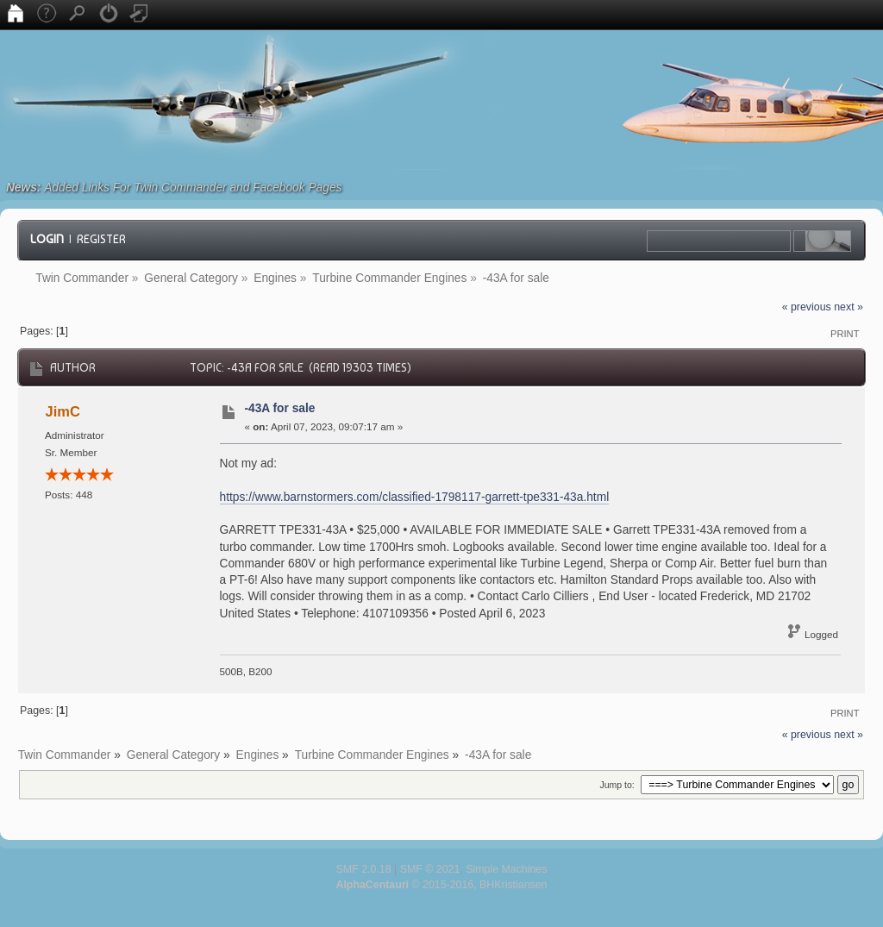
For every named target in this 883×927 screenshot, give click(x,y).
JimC (63, 411)
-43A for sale (279, 408)
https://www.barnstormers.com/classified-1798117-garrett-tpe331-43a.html (415, 497)
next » (848, 307)
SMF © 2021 (430, 869)
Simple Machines (506, 869)
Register (101, 239)
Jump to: (616, 785)
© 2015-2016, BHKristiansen (441, 885)
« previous (806, 307)
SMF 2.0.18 (363, 869)
